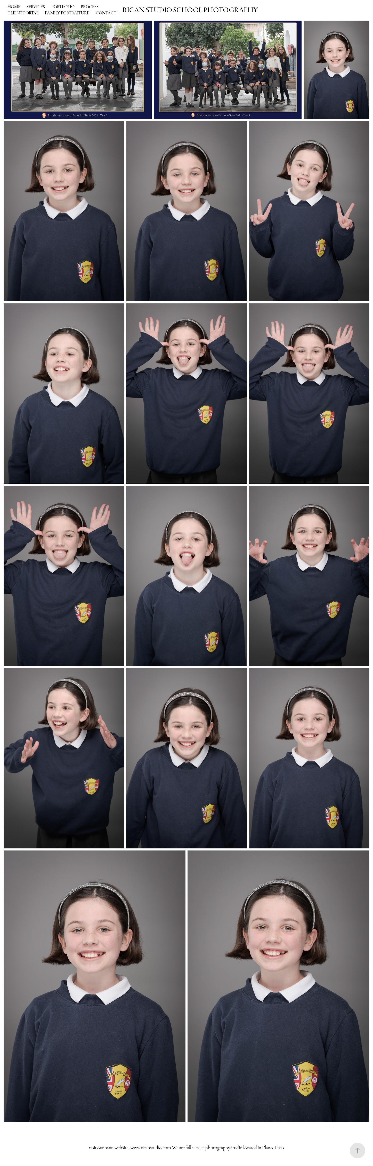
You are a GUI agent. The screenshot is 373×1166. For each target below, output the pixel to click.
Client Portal (23, 13)
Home (13, 7)
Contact (106, 13)
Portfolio (63, 7)
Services (36, 7)
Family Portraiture (67, 13)
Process (90, 7)
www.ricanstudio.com (151, 1147)
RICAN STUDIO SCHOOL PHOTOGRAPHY (190, 10)
